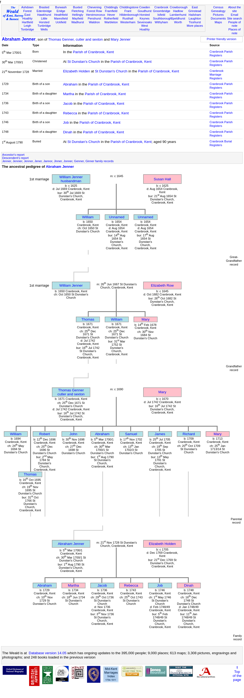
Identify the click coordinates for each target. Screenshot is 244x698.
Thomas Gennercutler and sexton (71, 392)
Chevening (94, 7)
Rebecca (70, 113)
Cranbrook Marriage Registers (216, 74)
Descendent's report (15, 157)
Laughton (195, 18)
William (88, 217)
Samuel (131, 434)
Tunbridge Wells (44, 27)
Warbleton (111, 22)
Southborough (162, 18)
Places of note (235, 31)
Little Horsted (44, 20)
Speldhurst (178, 18)
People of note (234, 24)
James (160, 434)
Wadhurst (77, 22)
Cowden (144, 7)
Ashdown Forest (27, 9)
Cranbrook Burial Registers (221, 143)
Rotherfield (111, 18)
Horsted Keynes (144, 16)
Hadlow (178, 11)
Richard (189, 434)
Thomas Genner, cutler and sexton (75, 39)
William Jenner (70, 285)
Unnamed (116, 217)
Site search (234, 18)
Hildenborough (129, 14)
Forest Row (94, 11)
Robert (44, 434)
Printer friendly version (222, 39)
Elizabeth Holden (76, 71)
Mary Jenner (121, 39)
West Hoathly (145, 27)
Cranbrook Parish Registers (221, 53)
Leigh (27, 25)
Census (218, 7)
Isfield (161, 14)
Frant (127, 11)
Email (234, 14)
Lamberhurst (178, 14)
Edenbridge (44, 11)
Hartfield (27, 22)
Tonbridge (27, 29)
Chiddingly (111, 7)
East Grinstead (194, 9)
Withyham (161, 22)
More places (195, 25)
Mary (145, 319)
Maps (218, 22)
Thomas (87, 319)
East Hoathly (27, 16)
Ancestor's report (13, 154)
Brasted (44, 7)
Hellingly (77, 14)
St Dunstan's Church (83, 62)
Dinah (67, 132)
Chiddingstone (129, 7)
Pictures (218, 14)
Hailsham (195, 14)
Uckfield (61, 22)
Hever (111, 14)
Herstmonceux (95, 14)
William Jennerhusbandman (70, 179)
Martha (68, 94)
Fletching (78, 11)
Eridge (61, 11)
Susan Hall (162, 179)
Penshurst (94, 18)
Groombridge (161, 11)
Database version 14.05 (47, 653)
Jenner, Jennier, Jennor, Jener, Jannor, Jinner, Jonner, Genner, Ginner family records (57, 161)
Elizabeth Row (162, 285)
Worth (178, 22)
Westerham (128, 22)
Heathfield (61, 14)
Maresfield (61, 18)
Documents (218, 18)
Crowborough (179, 7)
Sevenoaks (144, 22)
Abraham (70, 84)
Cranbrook (161, 7)
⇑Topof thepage (237, 674)
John (73, 434)
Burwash (60, 7)
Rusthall (128, 18)
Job (66, 122)
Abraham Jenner (19, 39)
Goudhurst (145, 11)
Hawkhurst (44, 14)
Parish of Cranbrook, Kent (93, 52)
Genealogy (218, 11)
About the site (234, 9)
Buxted (77, 7)
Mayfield (77, 18)
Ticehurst (195, 22)
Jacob (68, 104)
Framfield (111, 11)
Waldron (94, 22)
